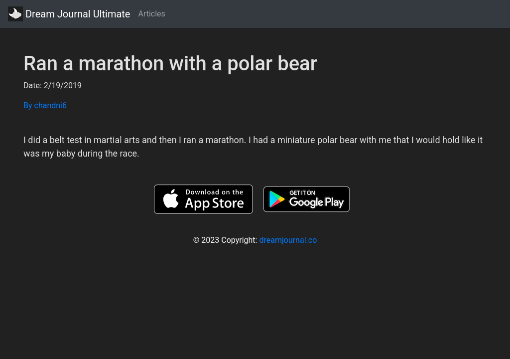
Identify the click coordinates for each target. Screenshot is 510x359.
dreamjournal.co (288, 240)
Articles (151, 13)
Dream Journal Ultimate (69, 13)
